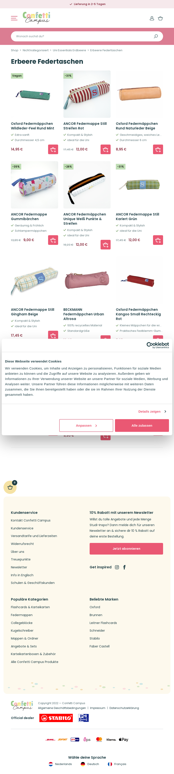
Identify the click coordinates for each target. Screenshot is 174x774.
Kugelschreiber (22, 631)
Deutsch (89, 764)
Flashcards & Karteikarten (30, 607)
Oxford (95, 607)
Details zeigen (149, 411)
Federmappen (22, 615)
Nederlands (60, 764)
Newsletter (19, 567)
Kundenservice (22, 528)
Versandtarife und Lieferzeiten (34, 536)
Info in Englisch (22, 575)
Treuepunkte (21, 559)
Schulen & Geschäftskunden (33, 583)
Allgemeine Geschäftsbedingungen (62, 708)
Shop (14, 50)
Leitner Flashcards (103, 623)
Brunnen (96, 615)
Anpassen (86, 425)
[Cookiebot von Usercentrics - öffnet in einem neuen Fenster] (150, 345)
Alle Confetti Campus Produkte (34, 662)
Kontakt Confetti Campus (30, 520)
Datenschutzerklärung (124, 708)
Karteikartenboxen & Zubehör (33, 654)
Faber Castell (100, 646)
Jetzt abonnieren (126, 548)
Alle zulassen (142, 425)
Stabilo (95, 638)
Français (116, 764)
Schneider (97, 631)
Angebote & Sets (24, 646)
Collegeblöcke (22, 623)
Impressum (97, 708)
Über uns (17, 552)
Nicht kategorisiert (36, 50)
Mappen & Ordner (24, 638)
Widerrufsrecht (22, 544)
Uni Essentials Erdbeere (69, 50)
